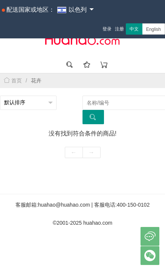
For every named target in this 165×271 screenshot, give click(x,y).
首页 (13, 81)
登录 (107, 29)
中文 (134, 29)
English (153, 29)
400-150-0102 (133, 205)
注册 (119, 29)
